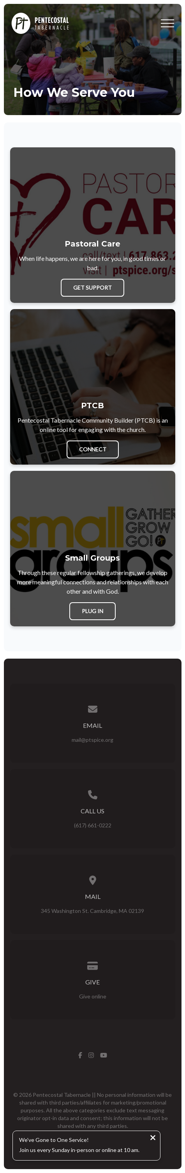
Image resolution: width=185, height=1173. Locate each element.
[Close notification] (153, 1138)
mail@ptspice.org (92, 739)
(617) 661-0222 (92, 825)
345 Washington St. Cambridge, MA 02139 (92, 910)
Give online (92, 996)
